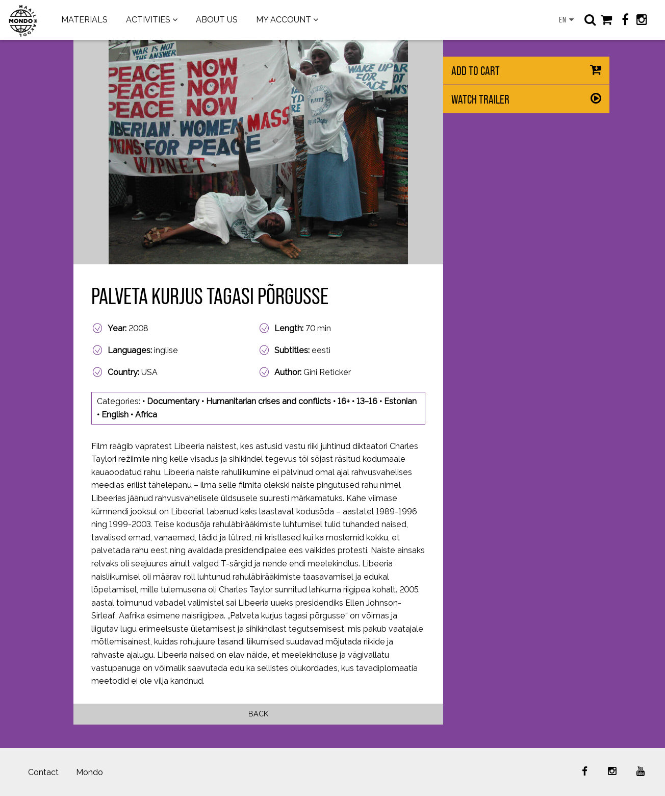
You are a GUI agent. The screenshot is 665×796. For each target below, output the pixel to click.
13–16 (366, 401)
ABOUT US (217, 19)
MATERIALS (84, 19)
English (115, 414)
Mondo (89, 772)
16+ (344, 401)
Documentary (173, 401)
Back (258, 713)
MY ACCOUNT (283, 19)
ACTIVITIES (148, 19)
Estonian (400, 401)
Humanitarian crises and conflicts (268, 401)
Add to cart (475, 71)
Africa (146, 414)
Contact (43, 772)
